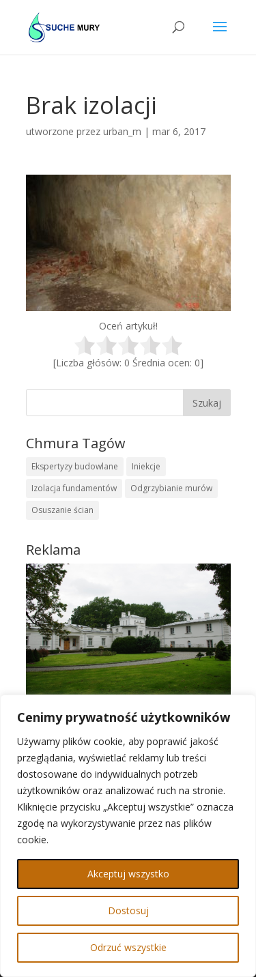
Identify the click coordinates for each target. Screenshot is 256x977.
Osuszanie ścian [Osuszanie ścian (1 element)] (62, 510)
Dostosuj (128, 910)
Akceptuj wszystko (128, 873)
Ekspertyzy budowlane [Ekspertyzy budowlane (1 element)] (74, 466)
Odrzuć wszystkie (128, 947)
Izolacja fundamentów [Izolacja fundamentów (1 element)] (74, 488)
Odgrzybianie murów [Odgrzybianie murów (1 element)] (171, 488)
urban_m (122, 131)
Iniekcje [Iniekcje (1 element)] (146, 466)
